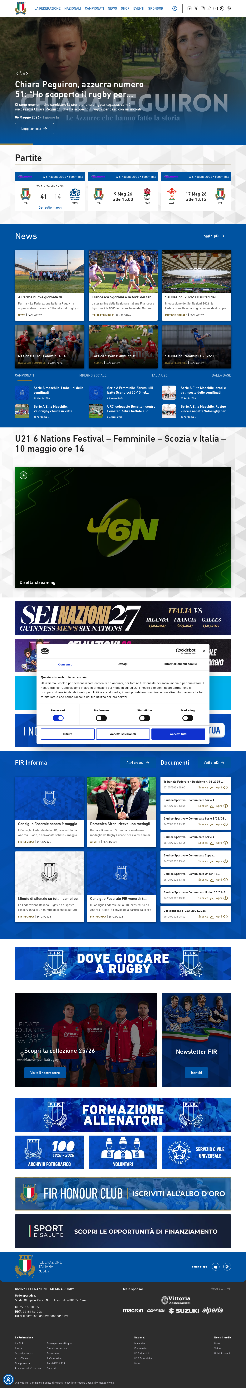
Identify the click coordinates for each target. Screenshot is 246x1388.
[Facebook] (189, 8)
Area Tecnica (22, 1358)
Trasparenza (22, 1363)
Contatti (51, 1368)
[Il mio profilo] (175, 8)
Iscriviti (196, 1073)
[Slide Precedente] (17, 73)
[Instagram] (202, 8)
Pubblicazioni (222, 1353)
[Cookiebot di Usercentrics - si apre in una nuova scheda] (178, 651)
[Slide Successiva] (27, 73)
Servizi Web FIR (56, 1363)
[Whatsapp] (228, 8)
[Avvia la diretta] (123, 475)
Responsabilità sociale (28, 1368)
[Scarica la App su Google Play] (227, 1267)
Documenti (53, 1353)
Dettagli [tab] (123, 663)
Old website (21, 1382)
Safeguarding (54, 1358)
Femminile (140, 1348)
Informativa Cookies (83, 1382)
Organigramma (23, 1353)
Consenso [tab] (65, 664)
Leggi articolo (34, 128)
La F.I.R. (19, 1343)
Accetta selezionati (123, 734)
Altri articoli (138, 762)
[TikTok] (209, 8)
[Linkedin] (222, 8)
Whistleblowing (105, 1382)
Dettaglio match (50, 207)
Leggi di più (213, 236)
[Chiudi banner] (204, 651)
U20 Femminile (143, 1358)
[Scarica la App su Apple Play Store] (215, 1267)
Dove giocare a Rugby (59, 1343)
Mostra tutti (221, 1288)
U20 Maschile (142, 1353)
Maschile (139, 1343)
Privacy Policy (62, 1382)
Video (217, 1348)
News (137, 1363)
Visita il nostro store (45, 1073)
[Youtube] (215, 8)
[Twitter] (196, 8)
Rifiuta (67, 734)
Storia (18, 1348)
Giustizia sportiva (57, 1348)
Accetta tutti (178, 734)
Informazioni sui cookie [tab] (181, 663)
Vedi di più (214, 762)
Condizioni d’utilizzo (41, 1382)
